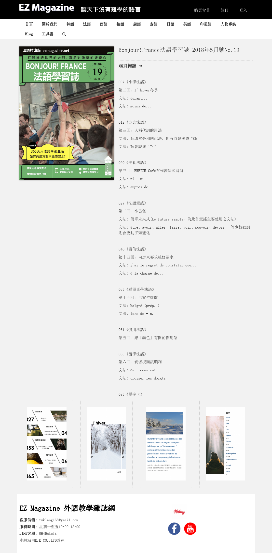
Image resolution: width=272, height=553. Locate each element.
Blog (29, 34)
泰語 (154, 24)
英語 (187, 24)
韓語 (70, 24)
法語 (87, 24)
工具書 (48, 34)
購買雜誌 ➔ (130, 66)
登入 (243, 10)
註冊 (225, 10)
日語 (170, 24)
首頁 (29, 24)
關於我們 (49, 24)
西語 (104, 24)
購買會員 (202, 10)
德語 (120, 24)
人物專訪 (228, 24)
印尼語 (206, 24)
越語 (137, 24)
